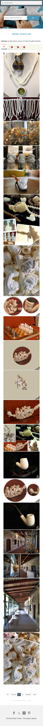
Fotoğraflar (4, 49)
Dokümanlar (22, 49)
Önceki (13, 694)
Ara (33, 18)
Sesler (16, 49)
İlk (8, 694)
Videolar (10, 49)
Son (34, 694)
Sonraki (28, 694)
